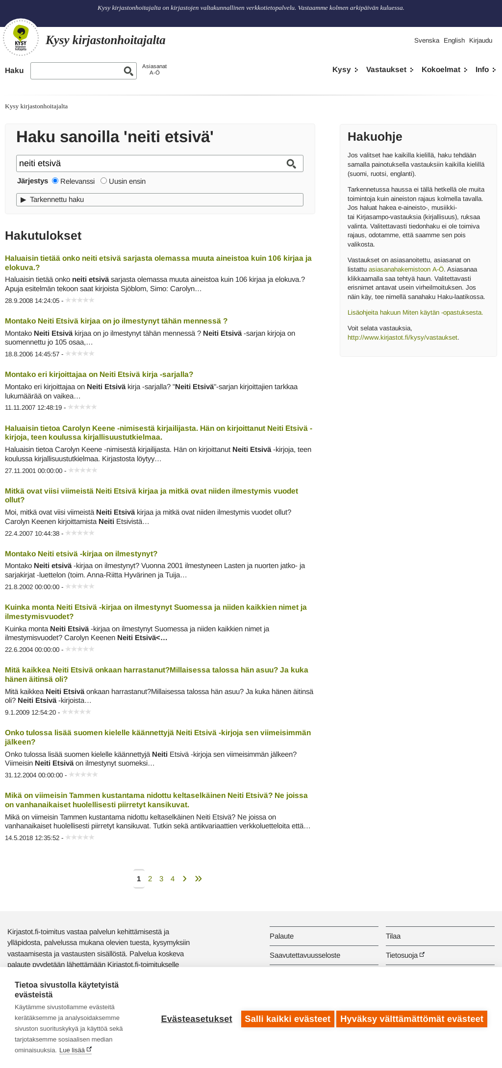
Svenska (426, 40)
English (454, 40)
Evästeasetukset (193, 1017)
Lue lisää (72, 1050)
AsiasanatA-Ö (154, 69)
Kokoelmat (441, 69)
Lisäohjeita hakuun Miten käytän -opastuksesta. (415, 312)
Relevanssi (77, 181)
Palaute (282, 936)
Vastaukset (386, 69)
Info (482, 69)
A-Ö (437, 269)
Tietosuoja (402, 955)
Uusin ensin (127, 181)
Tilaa (393, 936)
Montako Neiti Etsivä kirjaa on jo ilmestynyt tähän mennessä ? (116, 321)
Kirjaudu (480, 40)
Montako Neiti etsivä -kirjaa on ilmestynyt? (81, 553)
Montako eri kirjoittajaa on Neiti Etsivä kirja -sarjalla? (99, 374)
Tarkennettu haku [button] (57, 199)
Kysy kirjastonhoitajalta (36, 106)
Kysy (341, 69)
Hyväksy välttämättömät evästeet (411, 1017)
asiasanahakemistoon (398, 269)
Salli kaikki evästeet (285, 1017)
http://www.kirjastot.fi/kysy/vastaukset (402, 337)
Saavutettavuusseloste (305, 955)
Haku (14, 70)
